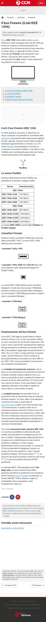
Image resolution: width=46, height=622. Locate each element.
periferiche (5, 138)
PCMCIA (9, 146)
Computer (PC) (10, 585)
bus (4, 40)
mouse (17, 475)
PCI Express (36, 585)
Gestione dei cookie (32, 608)
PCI (34, 144)
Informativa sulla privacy (13, 605)
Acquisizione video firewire (12, 528)
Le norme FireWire (13, 93)
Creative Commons (8, 575)
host (38, 375)
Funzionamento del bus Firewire (19, 99)
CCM (3, 573)
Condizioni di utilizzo (27, 601)
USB (18, 339)
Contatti (26, 605)
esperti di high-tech (9, 508)
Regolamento (35, 605)
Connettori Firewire (13, 96)
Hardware (21, 17)
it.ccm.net (9, 573)
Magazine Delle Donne (15, 608)
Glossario (10, 17)
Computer (32, 17)
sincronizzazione (8, 405)
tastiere (25, 475)
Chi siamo (14, 601)
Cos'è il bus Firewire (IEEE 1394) (19, 91)
